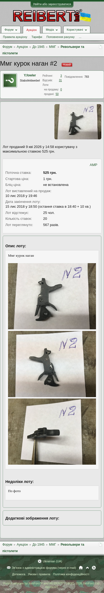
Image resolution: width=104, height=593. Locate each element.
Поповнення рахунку (60, 36)
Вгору (87, 568)
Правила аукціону (15, 36)
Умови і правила (39, 574)
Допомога (18, 574)
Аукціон (31, 29)
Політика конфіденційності (71, 574)
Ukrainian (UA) (52, 561)
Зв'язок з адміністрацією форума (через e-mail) (44, 567)
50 (56, 94)
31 (60, 80)
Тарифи (36, 36)
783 (86, 76)
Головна (81, 568)
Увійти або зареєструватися (52, 4)
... (80, 36)
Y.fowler (30, 75)
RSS (94, 568)
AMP (93, 165)
